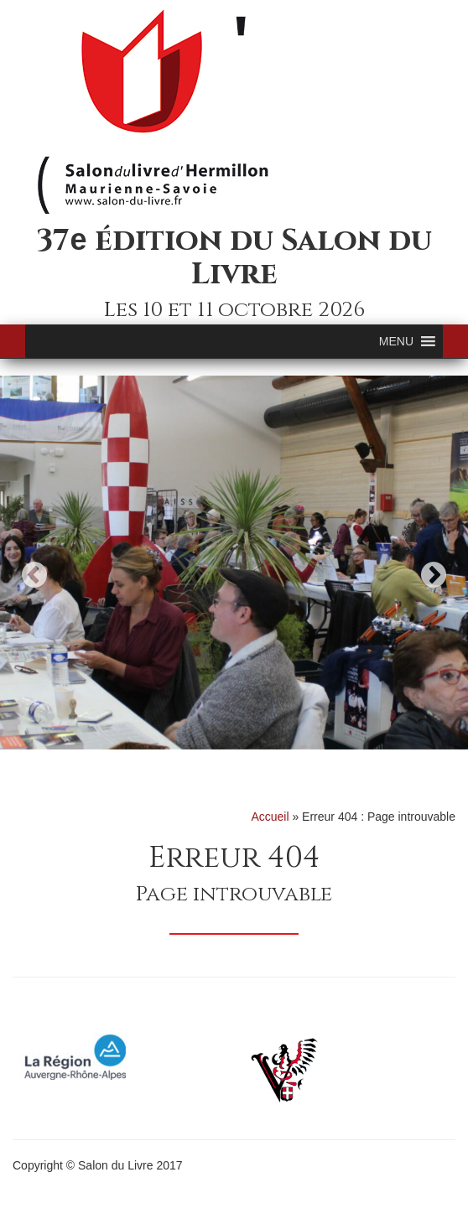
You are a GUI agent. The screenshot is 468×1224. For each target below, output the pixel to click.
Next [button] (433, 574)
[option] (234, 562)
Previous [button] (34, 574)
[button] (396, 341)
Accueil (270, 816)
